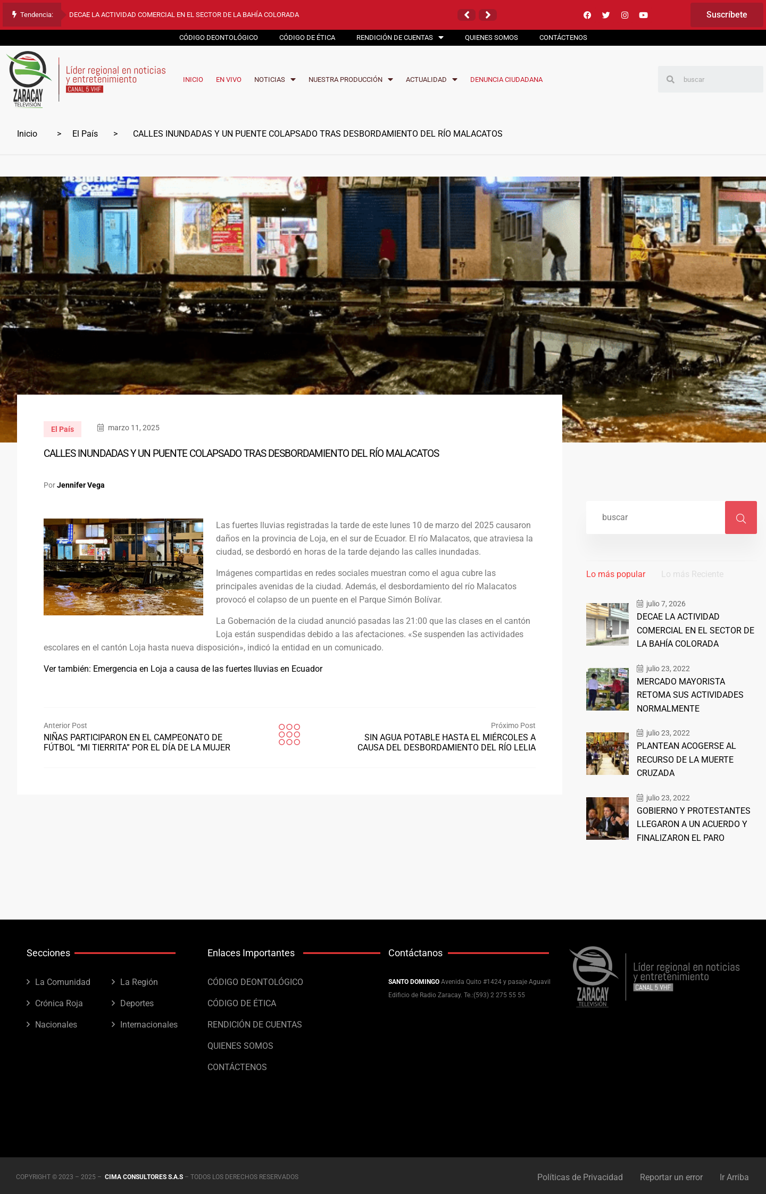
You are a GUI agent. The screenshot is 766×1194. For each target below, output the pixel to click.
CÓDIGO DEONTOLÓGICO (255, 979)
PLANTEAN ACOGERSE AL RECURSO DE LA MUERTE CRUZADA (684, 758)
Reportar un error (670, 1174)
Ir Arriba (735, 1174)
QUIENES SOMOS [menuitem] (491, 37)
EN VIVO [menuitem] (229, 80)
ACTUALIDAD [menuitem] (431, 79)
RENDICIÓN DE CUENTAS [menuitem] (400, 37)
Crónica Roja (59, 1000)
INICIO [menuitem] (193, 80)
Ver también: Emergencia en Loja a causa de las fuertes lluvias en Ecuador (183, 669)
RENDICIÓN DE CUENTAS (254, 1021)
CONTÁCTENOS (237, 1064)
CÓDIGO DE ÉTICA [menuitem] (307, 37)
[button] (466, 15)
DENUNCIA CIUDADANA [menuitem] (506, 80)
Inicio (27, 134)
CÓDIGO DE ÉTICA (241, 1000)
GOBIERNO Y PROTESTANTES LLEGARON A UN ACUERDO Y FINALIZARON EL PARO (690, 822)
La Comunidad (62, 979)
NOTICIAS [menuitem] (275, 79)
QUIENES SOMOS (240, 1043)
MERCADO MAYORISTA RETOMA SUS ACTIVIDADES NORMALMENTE (695, 694)
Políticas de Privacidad (578, 1174)
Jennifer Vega (81, 485)
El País (85, 134)
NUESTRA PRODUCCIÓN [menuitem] (351, 79)
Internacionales (149, 1021)
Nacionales (56, 1021)
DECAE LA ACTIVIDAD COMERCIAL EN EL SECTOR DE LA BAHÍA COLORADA (184, 15)
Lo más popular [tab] (615, 574)
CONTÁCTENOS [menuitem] (563, 37)
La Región (139, 979)
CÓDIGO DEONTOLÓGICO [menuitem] (218, 37)
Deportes (137, 1000)
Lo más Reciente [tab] (692, 574)
